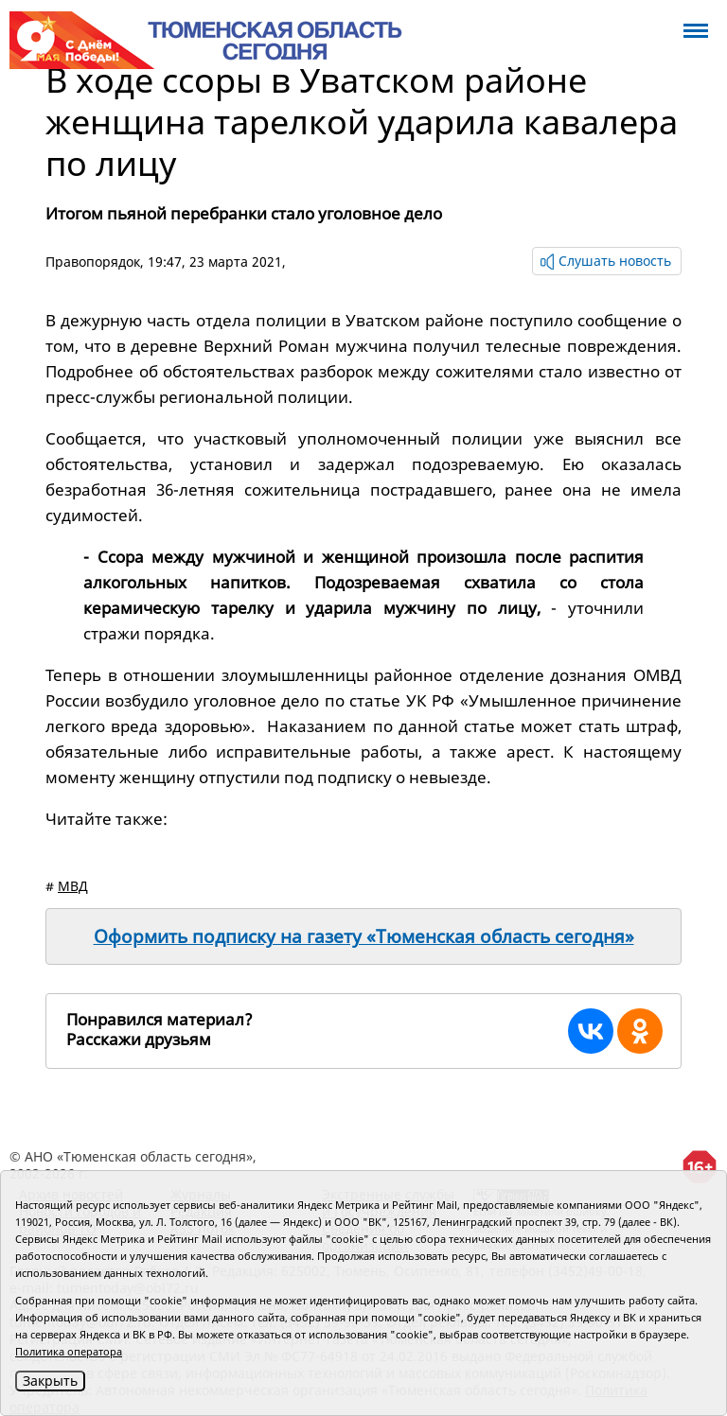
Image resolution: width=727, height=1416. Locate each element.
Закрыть (50, 1381)
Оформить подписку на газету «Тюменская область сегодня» (364, 936)
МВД (73, 886)
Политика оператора (68, 1351)
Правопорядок (92, 262)
